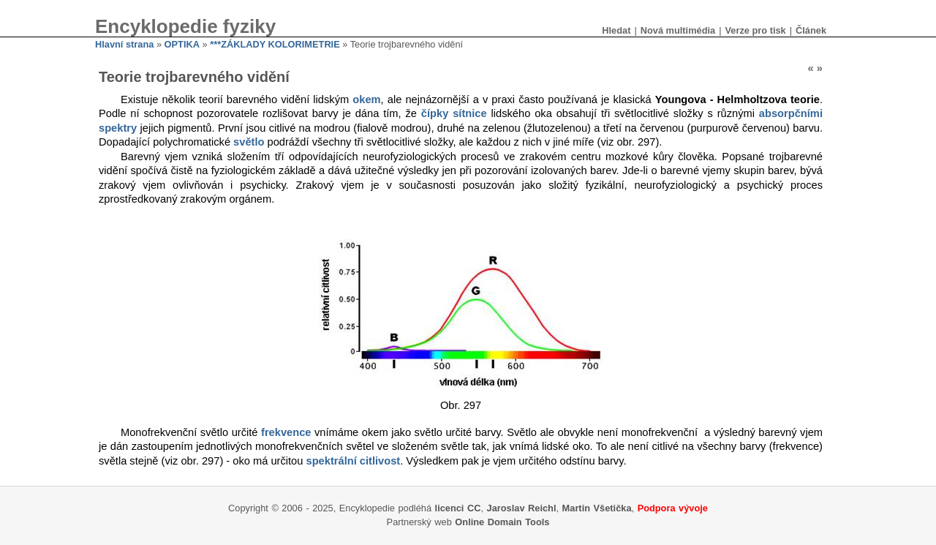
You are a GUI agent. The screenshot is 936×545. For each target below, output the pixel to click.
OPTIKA (182, 44)
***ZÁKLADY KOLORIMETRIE (275, 44)
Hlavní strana (124, 44)
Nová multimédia (678, 30)
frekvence (286, 432)
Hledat (616, 30)
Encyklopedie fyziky (185, 26)
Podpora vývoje (673, 508)
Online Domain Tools (502, 521)
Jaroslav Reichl (521, 508)
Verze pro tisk (755, 30)
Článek (811, 30)
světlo (248, 142)
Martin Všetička (597, 508)
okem (366, 99)
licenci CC (458, 508)
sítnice (469, 113)
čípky (434, 113)
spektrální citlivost (353, 461)
